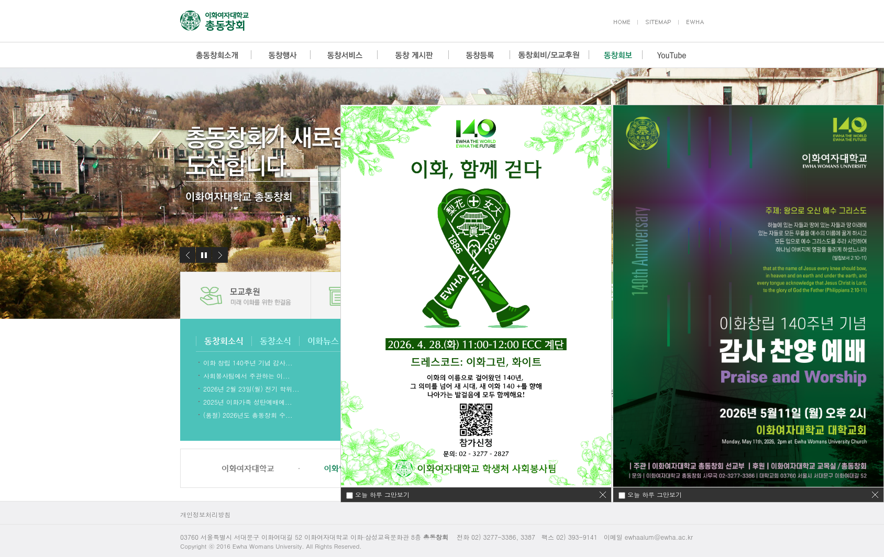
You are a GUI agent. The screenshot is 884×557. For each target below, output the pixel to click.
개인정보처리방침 (205, 514)
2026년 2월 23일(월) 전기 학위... (251, 388)
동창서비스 (344, 55)
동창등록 (479, 55)
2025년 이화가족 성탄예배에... (247, 401)
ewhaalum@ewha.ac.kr (659, 536)
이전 (187, 255)
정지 (204, 255)
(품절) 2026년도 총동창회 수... (248, 414)
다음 (220, 255)
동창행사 (281, 55)
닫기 (875, 495)
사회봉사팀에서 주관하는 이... (246, 375)
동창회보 (615, 55)
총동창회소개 (215, 55)
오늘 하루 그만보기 (654, 494)
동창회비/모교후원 (549, 55)
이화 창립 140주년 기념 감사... (248, 362)
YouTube (671, 55)
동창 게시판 (413, 55)
